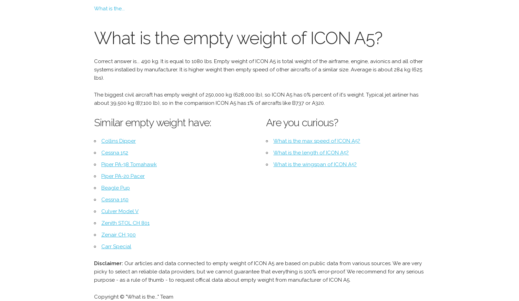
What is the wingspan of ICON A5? (315, 164)
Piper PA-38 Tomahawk (129, 164)
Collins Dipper (118, 141)
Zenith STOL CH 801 (125, 223)
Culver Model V (120, 211)
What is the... (109, 9)
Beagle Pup (115, 188)
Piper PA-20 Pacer (123, 176)
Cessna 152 (114, 153)
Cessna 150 (115, 200)
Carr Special (116, 246)
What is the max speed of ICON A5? (316, 141)
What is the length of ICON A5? (311, 153)
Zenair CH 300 (118, 235)
